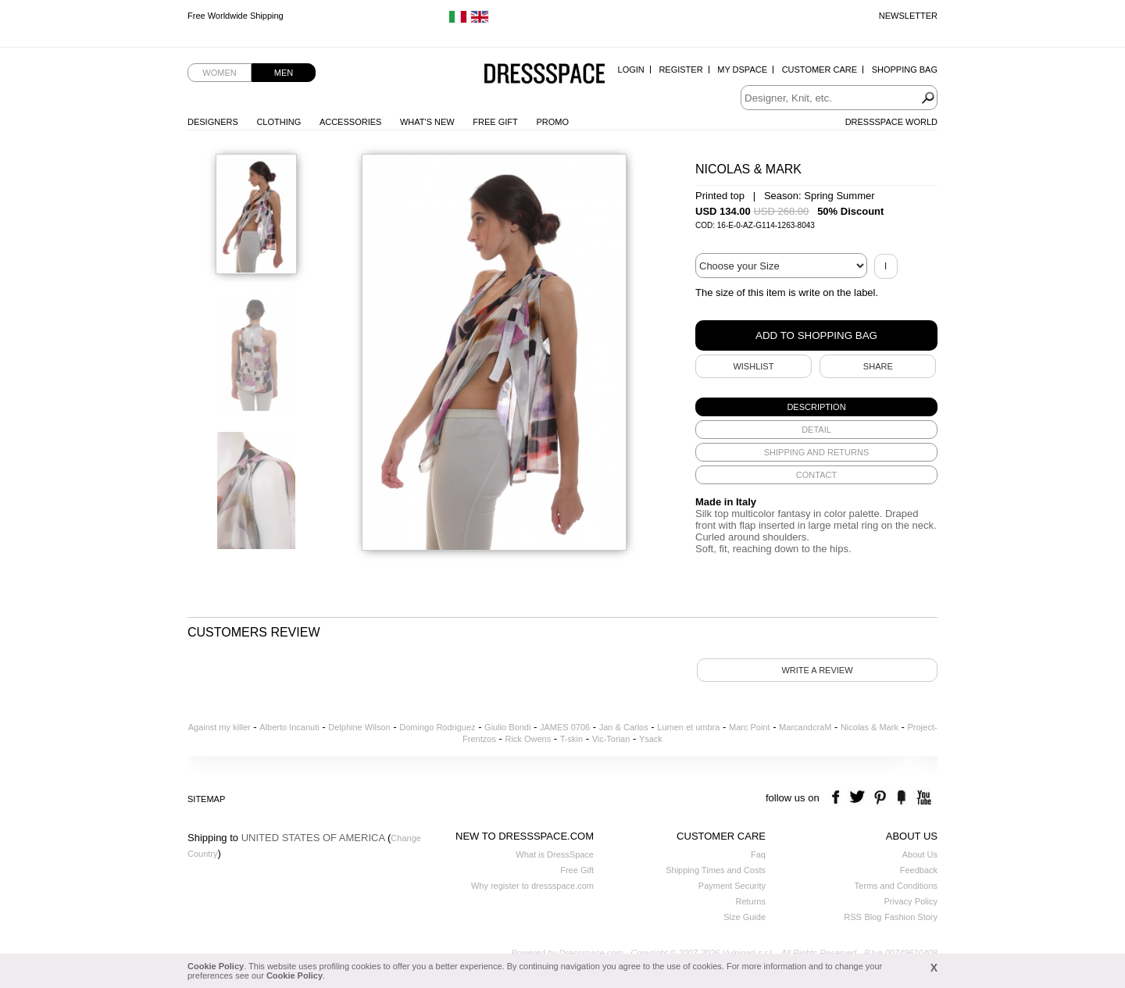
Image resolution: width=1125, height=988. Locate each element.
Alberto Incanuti (289, 727)
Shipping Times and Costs (716, 870)
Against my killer (219, 727)
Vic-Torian (611, 739)
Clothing (278, 122)
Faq (758, 854)
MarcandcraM (805, 727)
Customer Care (819, 69)
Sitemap (206, 799)
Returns (750, 901)
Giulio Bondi (507, 727)
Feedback (919, 870)
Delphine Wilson (359, 727)
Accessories (350, 122)
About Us (920, 854)
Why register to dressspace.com (532, 885)
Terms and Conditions (896, 885)
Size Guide (744, 917)
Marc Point (749, 727)
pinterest (880, 797)
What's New (427, 122)
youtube (922, 797)
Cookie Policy (216, 966)
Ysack (650, 739)
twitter (859, 797)
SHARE (878, 366)
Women (219, 72)
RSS (853, 917)
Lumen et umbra (688, 727)
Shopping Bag (905, 69)
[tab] (816, 407)
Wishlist (753, 366)
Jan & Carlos (623, 727)
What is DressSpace (555, 854)
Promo (552, 122)
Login (631, 69)
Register (680, 69)
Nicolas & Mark (869, 727)
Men (283, 72)
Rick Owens (528, 739)
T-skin (571, 739)
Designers (213, 122)
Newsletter (908, 15)
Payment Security (732, 885)
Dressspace (544, 74)
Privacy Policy (911, 901)
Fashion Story (911, 917)
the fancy (901, 797)
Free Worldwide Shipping (236, 15)
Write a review (816, 670)
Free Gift (495, 122)
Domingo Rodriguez (437, 727)
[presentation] (816, 407)
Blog (872, 917)
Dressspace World (891, 122)
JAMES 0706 (565, 727)
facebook (837, 797)
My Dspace (742, 69)
